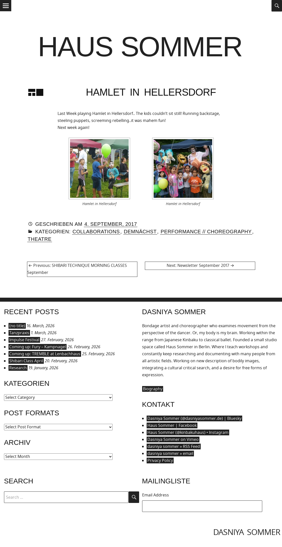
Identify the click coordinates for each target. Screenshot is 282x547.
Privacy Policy (160, 460)
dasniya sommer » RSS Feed (173, 446)
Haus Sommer (140, 46)
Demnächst (140, 231)
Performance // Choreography (206, 231)
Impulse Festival (24, 339)
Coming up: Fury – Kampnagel (37, 346)
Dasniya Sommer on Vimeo (173, 439)
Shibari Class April (26, 360)
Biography (152, 389)
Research (18, 368)
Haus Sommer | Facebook (172, 425)
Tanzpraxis (19, 332)
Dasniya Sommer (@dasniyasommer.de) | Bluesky (194, 418)
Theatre (40, 239)
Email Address (155, 495)
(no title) (17, 325)
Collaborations (96, 231)
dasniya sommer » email (170, 453)
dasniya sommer (246, 531)
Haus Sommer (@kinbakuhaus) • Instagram (187, 432)
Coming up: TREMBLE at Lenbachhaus (44, 353)
